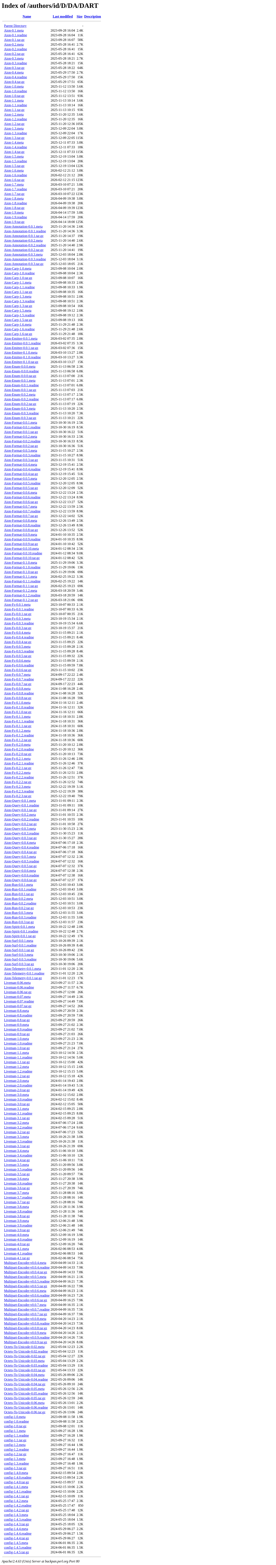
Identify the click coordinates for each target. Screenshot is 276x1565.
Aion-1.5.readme (15, 161)
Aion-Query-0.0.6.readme (21, 875)
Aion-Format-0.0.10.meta (21, 548)
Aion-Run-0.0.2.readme (20, 903)
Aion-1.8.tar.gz (14, 208)
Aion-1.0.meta (14, 86)
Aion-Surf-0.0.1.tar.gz (19, 950)
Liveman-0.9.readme (18, 1029)
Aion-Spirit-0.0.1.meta (19, 926)
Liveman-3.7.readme (18, 1197)
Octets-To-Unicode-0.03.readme (26, 1365)
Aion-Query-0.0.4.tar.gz (20, 852)
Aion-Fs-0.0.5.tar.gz (17, 656)
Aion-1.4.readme (15, 147)
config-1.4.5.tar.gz (16, 1552)
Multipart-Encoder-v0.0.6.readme (27, 1295)
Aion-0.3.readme (15, 63)
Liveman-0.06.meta (17, 982)
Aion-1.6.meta (14, 170)
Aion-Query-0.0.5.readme (21, 861)
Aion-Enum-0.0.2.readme (21, 399)
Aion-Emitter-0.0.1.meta (20, 338)
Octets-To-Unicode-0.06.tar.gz (24, 1412)
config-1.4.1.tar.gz (16, 1496)
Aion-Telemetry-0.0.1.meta (22, 968)
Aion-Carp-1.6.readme (19, 329)
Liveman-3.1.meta (16, 1109)
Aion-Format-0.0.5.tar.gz (21, 488)
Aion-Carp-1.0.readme (19, 273)
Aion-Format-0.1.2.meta (20, 590)
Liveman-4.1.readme (18, 1253)
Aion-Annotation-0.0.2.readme (25, 245)
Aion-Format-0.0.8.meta (20, 520)
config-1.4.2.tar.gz (16, 1510)
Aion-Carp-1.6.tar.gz (18, 334)
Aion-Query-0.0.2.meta (20, 814)
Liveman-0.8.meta (16, 1010)
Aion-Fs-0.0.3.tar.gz (17, 628)
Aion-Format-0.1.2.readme (22, 595)
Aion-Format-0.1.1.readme (22, 581)
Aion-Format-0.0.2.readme (22, 441)
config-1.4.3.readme (17, 1519)
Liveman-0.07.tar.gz (17, 1006)
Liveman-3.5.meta (16, 1165)
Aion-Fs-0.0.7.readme (19, 679)
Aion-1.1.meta (14, 100)
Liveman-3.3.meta (16, 1137)
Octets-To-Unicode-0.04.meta (24, 1375)
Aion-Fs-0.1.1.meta (17, 716)
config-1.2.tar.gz (15, 1454)
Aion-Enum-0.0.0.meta (19, 366)
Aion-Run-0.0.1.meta (18, 884)
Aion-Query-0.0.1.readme (21, 805)
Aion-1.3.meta (14, 128)
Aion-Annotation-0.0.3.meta (23, 254)
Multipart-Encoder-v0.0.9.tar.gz (25, 1342)
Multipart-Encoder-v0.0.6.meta (25, 1291)
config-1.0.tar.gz (15, 1426)
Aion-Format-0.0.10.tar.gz (22, 558)
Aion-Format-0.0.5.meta (20, 478)
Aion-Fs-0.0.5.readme (19, 651)
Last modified (63, 16)
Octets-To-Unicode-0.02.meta (24, 1347)
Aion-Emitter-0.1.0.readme (22, 357)
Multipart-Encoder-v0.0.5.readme (27, 1281)
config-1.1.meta (14, 1431)
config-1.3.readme (16, 1463)
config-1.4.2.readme (17, 1505)
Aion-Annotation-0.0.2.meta (23, 240)
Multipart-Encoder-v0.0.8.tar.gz (25, 1328)
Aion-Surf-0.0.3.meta (18, 954)
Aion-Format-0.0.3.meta (20, 450)
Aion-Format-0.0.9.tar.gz (21, 544)
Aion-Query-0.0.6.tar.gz (20, 880)
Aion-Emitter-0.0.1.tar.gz (21, 348)
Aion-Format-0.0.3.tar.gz (21, 460)
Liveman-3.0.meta (16, 1095)
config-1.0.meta (14, 1417)
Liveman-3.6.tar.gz (17, 1188)
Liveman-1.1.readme (18, 1057)
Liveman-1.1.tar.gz (17, 1062)
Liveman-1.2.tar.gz (17, 1076)
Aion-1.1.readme (15, 105)
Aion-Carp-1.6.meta (17, 324)
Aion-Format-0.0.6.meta (20, 492)
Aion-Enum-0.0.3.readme (21, 413)
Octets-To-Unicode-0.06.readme (26, 1407)
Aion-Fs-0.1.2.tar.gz (17, 740)
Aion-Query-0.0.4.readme (21, 847)
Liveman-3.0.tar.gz (17, 1104)
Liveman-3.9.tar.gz (17, 1230)
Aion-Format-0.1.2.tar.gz (21, 600)
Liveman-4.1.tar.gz (17, 1258)
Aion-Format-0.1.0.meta (20, 562)
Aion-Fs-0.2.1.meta (17, 758)
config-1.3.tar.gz (15, 1468)
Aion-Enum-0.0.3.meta (19, 408)
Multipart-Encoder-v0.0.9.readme (27, 1337)
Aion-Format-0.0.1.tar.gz (21, 432)
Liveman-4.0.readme (18, 1239)
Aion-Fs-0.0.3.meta (17, 618)
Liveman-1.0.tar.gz (17, 1048)
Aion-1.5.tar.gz (14, 166)
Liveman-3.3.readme (18, 1141)
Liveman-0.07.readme (19, 1001)
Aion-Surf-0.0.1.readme (20, 945)
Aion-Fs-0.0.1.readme (19, 609)
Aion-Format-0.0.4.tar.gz (21, 474)
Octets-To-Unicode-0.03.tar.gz (24, 1370)
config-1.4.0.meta (16, 1473)
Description (92, 16)
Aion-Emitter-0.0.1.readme (22, 343)
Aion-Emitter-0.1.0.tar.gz (21, 362)
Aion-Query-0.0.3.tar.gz (20, 838)
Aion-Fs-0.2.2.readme (19, 777)
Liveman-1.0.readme (18, 1043)
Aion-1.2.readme (15, 119)
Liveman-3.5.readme (18, 1169)
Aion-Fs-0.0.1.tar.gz (17, 614)
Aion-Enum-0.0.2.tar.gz (20, 404)
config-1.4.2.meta (16, 1501)
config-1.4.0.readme (17, 1477)
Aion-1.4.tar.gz (14, 152)
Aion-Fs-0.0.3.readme (19, 623)
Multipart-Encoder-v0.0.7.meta (25, 1305)
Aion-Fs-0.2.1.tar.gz (17, 768)
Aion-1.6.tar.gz (14, 180)
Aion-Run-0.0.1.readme (20, 889)
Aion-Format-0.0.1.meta (20, 422)
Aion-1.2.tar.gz (14, 124)
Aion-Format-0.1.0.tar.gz (21, 572)
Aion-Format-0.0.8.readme (22, 525)
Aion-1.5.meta (14, 156)
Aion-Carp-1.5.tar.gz (18, 320)
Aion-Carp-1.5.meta (17, 310)
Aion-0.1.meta (14, 30)
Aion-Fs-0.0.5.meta (17, 646)
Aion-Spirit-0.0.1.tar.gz (20, 936)
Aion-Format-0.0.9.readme (22, 539)
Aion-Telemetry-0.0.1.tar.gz (23, 978)
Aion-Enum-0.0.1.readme (21, 385)
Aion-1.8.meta (14, 198)
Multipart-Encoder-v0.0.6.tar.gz (25, 1300)
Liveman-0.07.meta (17, 996)
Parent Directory (15, 26)
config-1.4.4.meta (16, 1529)
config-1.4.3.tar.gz (16, 1524)
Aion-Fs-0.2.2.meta (17, 772)
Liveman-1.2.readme (18, 1071)
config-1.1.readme (16, 1435)
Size (80, 16)
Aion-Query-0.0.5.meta (20, 856)
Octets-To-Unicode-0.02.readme (26, 1351)
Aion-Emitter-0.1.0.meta (20, 352)
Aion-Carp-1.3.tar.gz (18, 306)
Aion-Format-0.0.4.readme (22, 469)
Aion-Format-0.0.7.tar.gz (21, 516)
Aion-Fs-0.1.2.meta (17, 730)
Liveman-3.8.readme (18, 1211)
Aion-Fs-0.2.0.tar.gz (17, 754)
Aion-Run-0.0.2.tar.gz (19, 908)
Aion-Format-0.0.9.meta (20, 534)
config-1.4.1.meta (16, 1487)
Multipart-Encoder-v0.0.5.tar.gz (25, 1286)
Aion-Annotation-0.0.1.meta (23, 226)
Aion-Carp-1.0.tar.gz (18, 278)
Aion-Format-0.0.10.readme (23, 553)
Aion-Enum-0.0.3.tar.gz (20, 418)
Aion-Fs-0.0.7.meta (17, 674)
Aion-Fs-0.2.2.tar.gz (17, 782)
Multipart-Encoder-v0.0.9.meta (25, 1333)
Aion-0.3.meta (14, 58)
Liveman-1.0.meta (16, 1039)
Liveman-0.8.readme (18, 1015)
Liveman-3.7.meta (16, 1193)
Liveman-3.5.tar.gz (17, 1174)
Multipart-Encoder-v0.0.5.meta (25, 1277)
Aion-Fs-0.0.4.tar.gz (17, 642)
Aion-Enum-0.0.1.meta (19, 380)
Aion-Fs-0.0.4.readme (19, 637)
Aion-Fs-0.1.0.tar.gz (17, 712)
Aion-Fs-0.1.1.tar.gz (17, 726)
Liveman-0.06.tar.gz (17, 992)
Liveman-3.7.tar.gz (17, 1202)
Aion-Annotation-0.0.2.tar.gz (23, 250)
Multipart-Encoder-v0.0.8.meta (25, 1319)
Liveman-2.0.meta (16, 1081)
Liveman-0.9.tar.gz (17, 1034)
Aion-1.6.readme (15, 175)
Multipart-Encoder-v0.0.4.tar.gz (25, 1272)
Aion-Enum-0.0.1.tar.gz (20, 390)
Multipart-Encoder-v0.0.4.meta (25, 1263)
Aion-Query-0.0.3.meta (20, 828)
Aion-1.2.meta (14, 114)
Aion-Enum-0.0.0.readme (21, 371)
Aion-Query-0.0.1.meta (20, 800)
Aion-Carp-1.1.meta (17, 282)
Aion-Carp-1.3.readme (19, 301)
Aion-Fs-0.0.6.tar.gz (17, 670)
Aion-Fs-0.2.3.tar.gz (17, 796)
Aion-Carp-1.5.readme (19, 315)
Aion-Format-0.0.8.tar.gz (21, 530)
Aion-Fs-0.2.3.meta (17, 786)
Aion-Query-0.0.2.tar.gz (20, 824)
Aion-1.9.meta (14, 212)
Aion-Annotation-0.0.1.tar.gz (23, 236)
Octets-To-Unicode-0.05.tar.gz (24, 1398)
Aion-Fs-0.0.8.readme (19, 693)
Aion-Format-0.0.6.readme (22, 497)
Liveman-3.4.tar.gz (17, 1160)
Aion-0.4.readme (15, 77)
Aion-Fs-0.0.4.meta (17, 632)
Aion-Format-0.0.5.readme (22, 483)
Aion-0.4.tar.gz (14, 82)
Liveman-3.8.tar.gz (17, 1216)
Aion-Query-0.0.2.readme (21, 819)
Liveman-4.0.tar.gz (17, 1244)
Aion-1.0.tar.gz (14, 96)
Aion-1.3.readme (15, 133)
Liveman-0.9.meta (16, 1025)
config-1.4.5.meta (16, 1543)
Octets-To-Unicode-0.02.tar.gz (24, 1356)
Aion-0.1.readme (15, 35)
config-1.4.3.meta (16, 1515)
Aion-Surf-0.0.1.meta (18, 940)
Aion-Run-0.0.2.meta (18, 898)
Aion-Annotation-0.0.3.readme (25, 259)
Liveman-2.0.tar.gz (17, 1090)
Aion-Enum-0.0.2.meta (19, 394)
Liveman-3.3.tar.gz (17, 1146)
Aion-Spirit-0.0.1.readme (21, 931)
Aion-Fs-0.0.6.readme (19, 665)
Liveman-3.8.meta (16, 1207)
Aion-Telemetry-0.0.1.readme (24, 973)
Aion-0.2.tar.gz (14, 54)
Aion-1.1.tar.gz (14, 110)
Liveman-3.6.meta (16, 1179)
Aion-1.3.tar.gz (14, 138)
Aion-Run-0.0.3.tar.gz (19, 922)
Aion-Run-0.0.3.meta (18, 912)
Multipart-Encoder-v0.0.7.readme (27, 1309)
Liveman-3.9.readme (18, 1225)
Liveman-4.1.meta (16, 1249)
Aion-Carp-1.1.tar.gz (18, 292)
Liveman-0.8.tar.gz (17, 1020)
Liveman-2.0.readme (18, 1085)
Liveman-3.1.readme (18, 1113)
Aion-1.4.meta (14, 142)
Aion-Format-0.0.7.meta (20, 506)
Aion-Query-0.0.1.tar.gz (20, 810)
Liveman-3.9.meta (16, 1221)
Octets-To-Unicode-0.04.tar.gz (24, 1384)
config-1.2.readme (16, 1449)
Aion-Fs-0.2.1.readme (19, 763)
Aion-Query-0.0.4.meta (20, 842)
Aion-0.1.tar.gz (14, 40)
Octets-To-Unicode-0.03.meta (24, 1361)
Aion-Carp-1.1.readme (19, 287)
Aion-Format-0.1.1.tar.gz (21, 586)
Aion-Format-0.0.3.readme (22, 455)
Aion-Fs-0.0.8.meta (17, 688)
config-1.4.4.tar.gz (16, 1538)
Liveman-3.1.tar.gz (17, 1118)
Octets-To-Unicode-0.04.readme (26, 1379)
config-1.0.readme (16, 1421)
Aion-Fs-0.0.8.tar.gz (17, 698)
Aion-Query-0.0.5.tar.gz (20, 866)
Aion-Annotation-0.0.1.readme (25, 231)
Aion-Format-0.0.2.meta (20, 436)
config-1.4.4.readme (17, 1533)
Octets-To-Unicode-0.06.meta (24, 1403)
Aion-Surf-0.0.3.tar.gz (19, 964)
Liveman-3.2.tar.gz (17, 1132)
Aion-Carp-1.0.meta (17, 268)
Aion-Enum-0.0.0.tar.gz (20, 376)
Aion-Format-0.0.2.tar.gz (21, 446)
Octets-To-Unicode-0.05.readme (26, 1393)
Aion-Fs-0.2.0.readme (19, 749)
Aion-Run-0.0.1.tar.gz (19, 894)
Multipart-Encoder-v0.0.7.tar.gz (25, 1314)
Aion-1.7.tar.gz (14, 194)
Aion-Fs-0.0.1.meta (17, 604)
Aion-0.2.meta (14, 44)
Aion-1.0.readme (15, 91)
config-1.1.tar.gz (15, 1440)
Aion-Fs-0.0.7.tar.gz (17, 684)
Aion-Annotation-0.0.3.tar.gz (23, 264)
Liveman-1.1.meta (16, 1053)
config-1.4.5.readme (17, 1547)
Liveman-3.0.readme (18, 1099)
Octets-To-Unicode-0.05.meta (24, 1389)
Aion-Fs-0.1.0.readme (19, 707)
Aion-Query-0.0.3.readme (21, 833)
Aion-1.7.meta (14, 184)
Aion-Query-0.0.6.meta (20, 870)
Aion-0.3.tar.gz (14, 68)
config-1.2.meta (14, 1445)
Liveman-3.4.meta (16, 1151)
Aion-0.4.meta (14, 72)
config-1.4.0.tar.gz (16, 1482)
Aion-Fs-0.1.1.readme (19, 721)
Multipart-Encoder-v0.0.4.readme (27, 1267)
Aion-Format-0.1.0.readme (22, 567)
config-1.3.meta (14, 1459)
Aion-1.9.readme (15, 217)
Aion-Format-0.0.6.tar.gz (21, 502)
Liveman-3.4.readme (18, 1155)
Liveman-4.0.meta (16, 1235)
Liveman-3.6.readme (18, 1183)
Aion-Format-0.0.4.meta (20, 464)
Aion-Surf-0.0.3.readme (20, 959)
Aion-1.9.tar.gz (14, 222)
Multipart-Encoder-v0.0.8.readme (27, 1323)
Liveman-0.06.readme (19, 987)
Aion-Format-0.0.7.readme (22, 511)
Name (27, 16)
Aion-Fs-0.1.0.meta (17, 702)
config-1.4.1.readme (17, 1491)
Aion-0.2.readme (15, 49)
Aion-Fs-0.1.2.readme (19, 735)
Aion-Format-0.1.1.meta (20, 576)
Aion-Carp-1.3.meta (17, 296)
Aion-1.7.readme (15, 189)
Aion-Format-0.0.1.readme (22, 427)
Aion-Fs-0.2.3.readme (19, 791)
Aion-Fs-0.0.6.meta (17, 660)
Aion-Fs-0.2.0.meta (17, 744)
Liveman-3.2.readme (18, 1127)
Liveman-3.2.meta (16, 1123)
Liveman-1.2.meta (16, 1067)
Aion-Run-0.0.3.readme (20, 917)
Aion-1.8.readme (15, 203)
